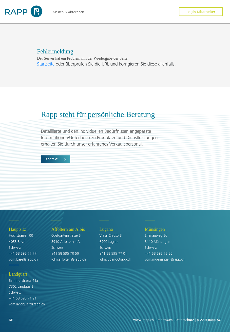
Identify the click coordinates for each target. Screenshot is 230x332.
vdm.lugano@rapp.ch (115, 259)
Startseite (46, 64)
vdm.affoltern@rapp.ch (68, 259)
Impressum (164, 320)
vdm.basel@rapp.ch (23, 259)
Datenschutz (184, 320)
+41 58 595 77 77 (23, 253)
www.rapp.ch (143, 320)
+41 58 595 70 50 (65, 253)
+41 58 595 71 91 (23, 298)
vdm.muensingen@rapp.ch (165, 259)
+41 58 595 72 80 (158, 253)
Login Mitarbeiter (201, 12)
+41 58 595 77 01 (113, 253)
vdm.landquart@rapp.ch (27, 304)
